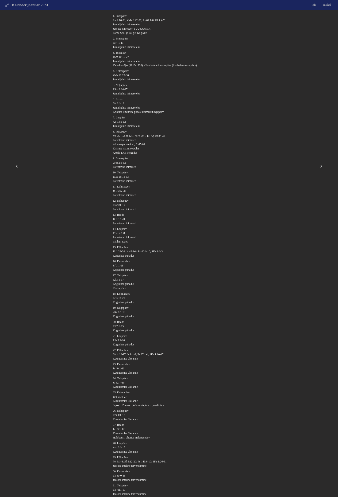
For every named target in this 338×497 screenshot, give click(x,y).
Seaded (327, 4)
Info (314, 4)
